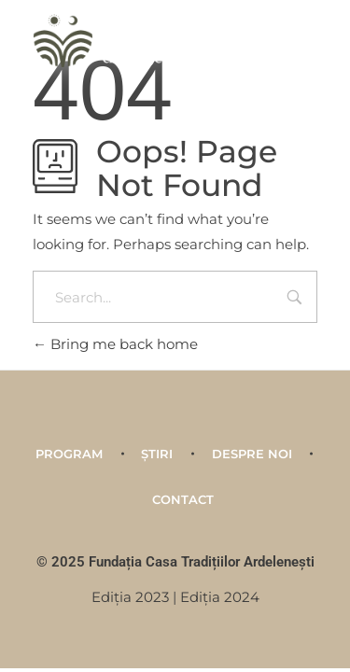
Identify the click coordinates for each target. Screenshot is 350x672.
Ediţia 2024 (219, 597)
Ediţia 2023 (130, 597)
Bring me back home (115, 344)
